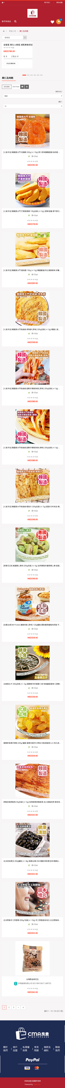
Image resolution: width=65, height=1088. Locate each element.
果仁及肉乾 (23, 31)
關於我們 (5, 1049)
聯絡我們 (57, 1049)
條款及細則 (47, 1049)
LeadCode (36, 1084)
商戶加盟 (15, 1049)
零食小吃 (12, 31)
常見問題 (36, 1049)
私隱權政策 (26, 1049)
